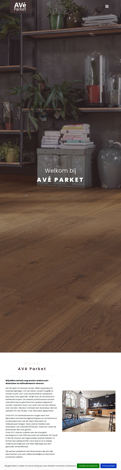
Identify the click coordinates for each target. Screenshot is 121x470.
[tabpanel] (60, 176)
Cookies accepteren (88, 465)
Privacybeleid (108, 465)
